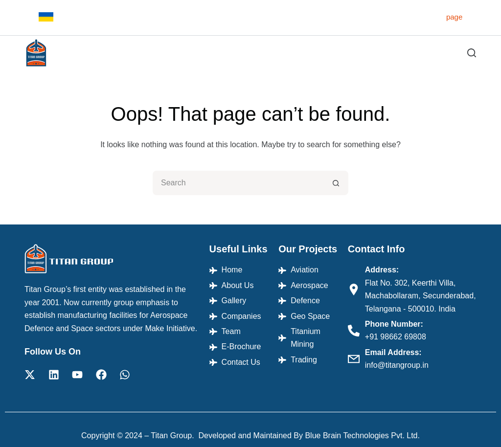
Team (363, 52)
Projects (229, 53)
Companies (320, 52)
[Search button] (336, 183)
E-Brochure (408, 52)
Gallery (273, 52)
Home (136, 52)
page (454, 17)
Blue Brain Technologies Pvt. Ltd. (362, 435)
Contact (455, 52)
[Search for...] (238, 183)
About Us (177, 52)
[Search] (471, 52)
